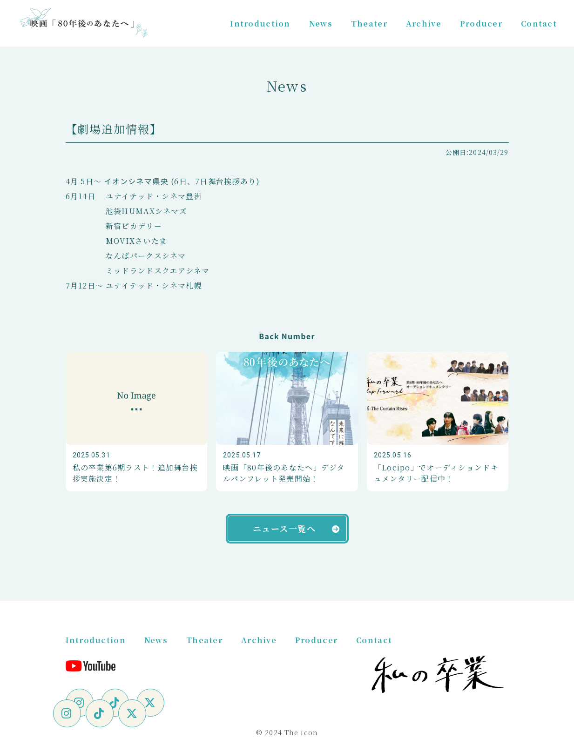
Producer (481, 23)
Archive (423, 23)
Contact (539, 23)
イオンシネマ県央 (136, 181)
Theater (369, 23)
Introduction (260, 23)
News (320, 23)
